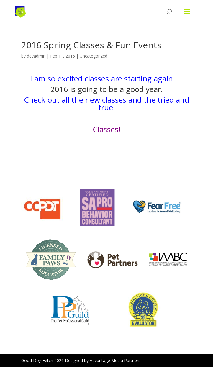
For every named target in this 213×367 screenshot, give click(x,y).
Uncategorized (93, 56)
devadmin (36, 56)
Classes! (106, 129)
